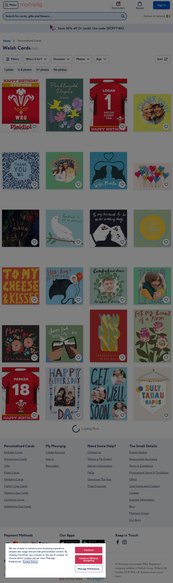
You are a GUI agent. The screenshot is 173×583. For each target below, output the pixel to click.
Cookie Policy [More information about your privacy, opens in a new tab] (30, 561)
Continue (88, 550)
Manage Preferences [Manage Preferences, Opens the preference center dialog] (89, 569)
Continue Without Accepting (88, 559)
